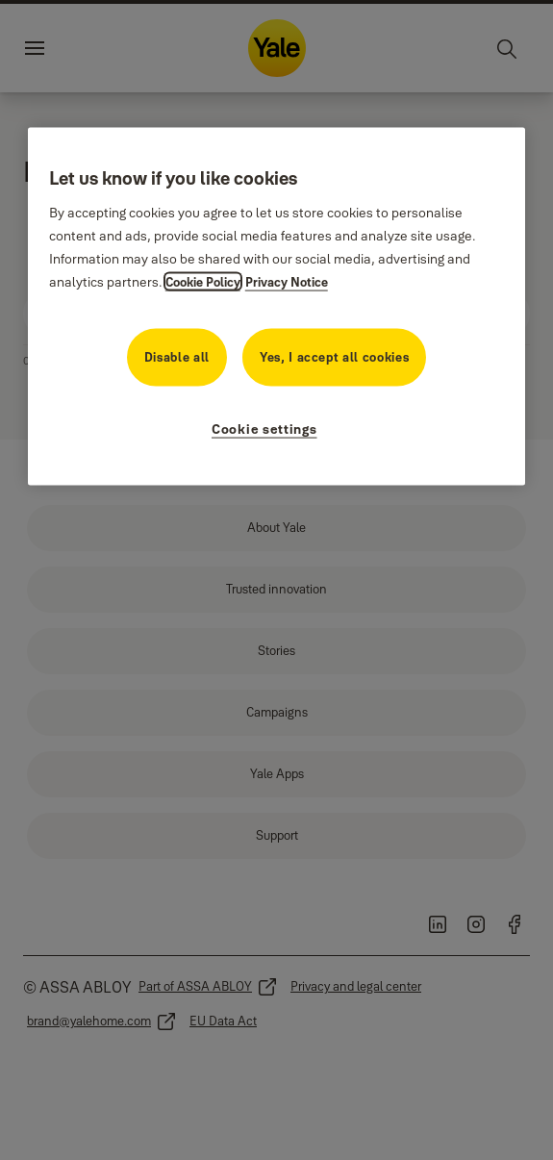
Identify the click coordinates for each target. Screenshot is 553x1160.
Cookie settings (264, 429)
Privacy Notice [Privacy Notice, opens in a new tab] (286, 282)
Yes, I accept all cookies (334, 357)
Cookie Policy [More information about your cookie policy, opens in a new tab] (202, 282)
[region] (277, 306)
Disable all (177, 357)
